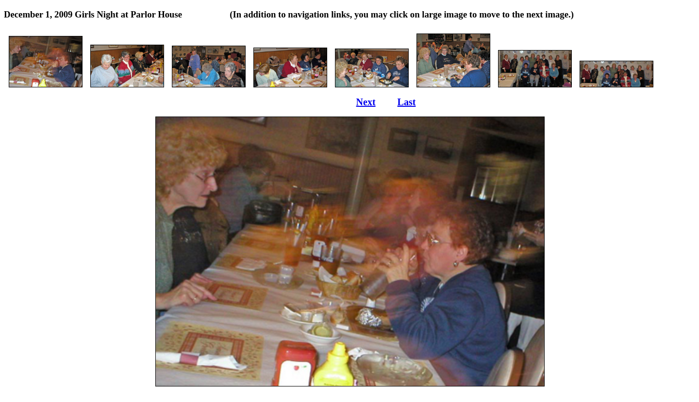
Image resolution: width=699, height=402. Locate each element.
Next (366, 102)
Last (407, 102)
